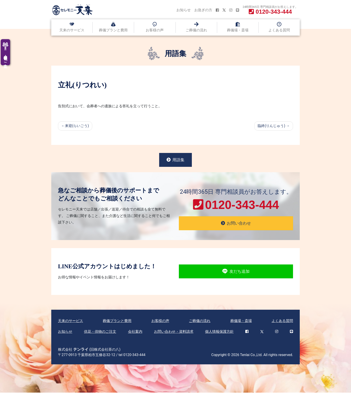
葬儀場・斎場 (237, 30)
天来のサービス (71, 30)
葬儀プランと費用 (113, 30)
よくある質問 (279, 30)
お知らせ (183, 10)
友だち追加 (235, 272)
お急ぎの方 (203, 10)
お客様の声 (155, 30)
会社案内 (135, 332)
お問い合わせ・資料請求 (173, 332)
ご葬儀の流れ (196, 30)
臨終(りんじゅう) (271, 126)
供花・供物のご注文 (100, 332)
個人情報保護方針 (219, 332)
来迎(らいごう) (77, 126)
